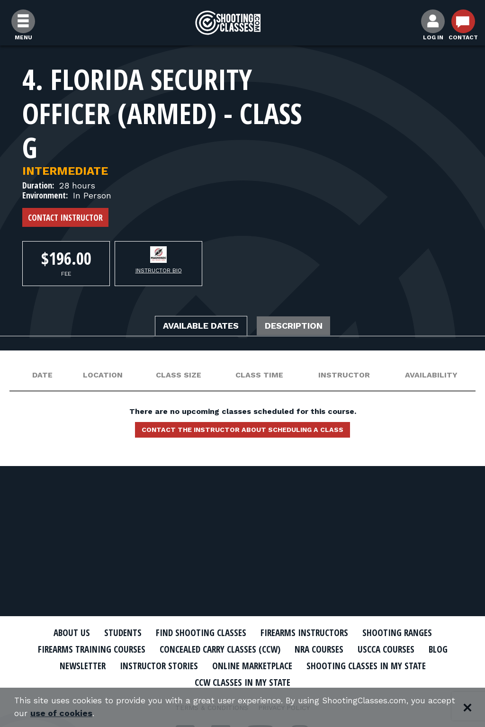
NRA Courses (326, 649)
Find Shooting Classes (197, 632)
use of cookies (92, 713)
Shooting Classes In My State (374, 665)
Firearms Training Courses (82, 649)
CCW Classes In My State (242, 682)
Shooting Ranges (405, 632)
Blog (450, 649)
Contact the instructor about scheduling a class (242, 431)
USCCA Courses (396, 649)
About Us (61, 632)
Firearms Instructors (307, 632)
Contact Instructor (65, 217)
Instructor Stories (153, 665)
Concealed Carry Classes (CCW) (220, 649)
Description (300, 326)
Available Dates (196, 326)
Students (115, 632)
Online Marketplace (253, 665)
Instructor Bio (158, 270)
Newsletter (72, 665)
